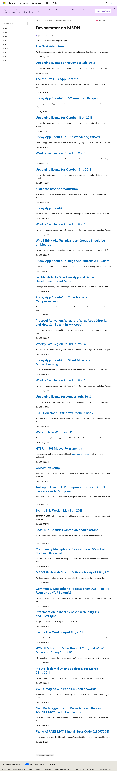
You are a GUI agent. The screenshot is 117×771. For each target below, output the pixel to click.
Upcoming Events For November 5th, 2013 (65, 62)
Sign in (112, 3)
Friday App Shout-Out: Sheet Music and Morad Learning (63, 362)
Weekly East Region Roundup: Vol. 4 (61, 344)
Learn (38, 20)
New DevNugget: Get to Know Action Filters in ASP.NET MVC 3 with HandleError (68, 710)
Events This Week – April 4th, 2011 (59, 632)
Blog (29, 769)
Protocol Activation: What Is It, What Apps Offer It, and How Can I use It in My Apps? (71, 322)
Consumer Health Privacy (62, 769)
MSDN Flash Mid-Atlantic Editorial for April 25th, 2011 (73, 572)
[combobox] (15, 23)
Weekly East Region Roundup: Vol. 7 (61, 224)
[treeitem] (15, 28)
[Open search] (106, 3)
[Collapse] (27, 19)
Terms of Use (79, 769)
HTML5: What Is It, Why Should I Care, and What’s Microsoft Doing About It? (70, 650)
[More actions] (109, 20)
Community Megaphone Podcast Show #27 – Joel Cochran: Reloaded (70, 551)
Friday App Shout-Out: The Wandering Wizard (68, 137)
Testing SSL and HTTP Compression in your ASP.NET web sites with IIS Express (72, 489)
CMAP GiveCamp (48, 468)
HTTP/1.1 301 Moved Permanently (59, 448)
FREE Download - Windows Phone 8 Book (64, 413)
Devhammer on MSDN (63, 20)
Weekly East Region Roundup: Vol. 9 (61, 153)
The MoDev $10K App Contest (57, 79)
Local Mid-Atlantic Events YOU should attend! (67, 530)
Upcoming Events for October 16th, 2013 (64, 117)
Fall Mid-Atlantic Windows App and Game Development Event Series (65, 279)
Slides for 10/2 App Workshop (57, 189)
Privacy (47, 769)
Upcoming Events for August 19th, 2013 (63, 396)
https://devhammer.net (80, 454)
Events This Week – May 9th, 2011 (59, 510)
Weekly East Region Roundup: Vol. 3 (61, 380)
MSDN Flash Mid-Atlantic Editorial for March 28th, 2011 (67, 670)
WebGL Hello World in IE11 (54, 432)
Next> (38, 747)
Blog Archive (48, 20)
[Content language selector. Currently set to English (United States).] (12, 764)
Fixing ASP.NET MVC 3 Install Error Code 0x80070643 (73, 731)
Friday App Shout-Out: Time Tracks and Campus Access (63, 299)
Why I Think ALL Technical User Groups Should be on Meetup (70, 242)
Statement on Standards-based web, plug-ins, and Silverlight (68, 614)
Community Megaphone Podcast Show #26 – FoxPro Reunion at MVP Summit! (72, 590)
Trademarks (90, 769)
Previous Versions (19, 769)
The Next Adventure (50, 46)
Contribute (38, 769)
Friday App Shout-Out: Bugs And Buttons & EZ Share (72, 261)
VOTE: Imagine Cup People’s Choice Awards (66, 689)
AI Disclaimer (6, 769)
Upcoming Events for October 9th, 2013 (63, 169)
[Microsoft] (4, 3)
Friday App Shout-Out (51, 208)
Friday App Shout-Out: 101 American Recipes (67, 98)
